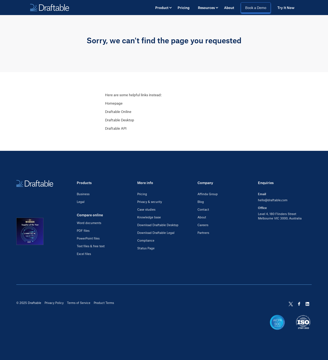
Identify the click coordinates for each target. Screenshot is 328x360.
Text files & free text (91, 246)
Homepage (114, 103)
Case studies (146, 209)
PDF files (83, 230)
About (229, 7)
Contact (203, 209)
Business (83, 194)
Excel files (84, 254)
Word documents (89, 223)
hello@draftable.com (272, 200)
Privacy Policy (54, 303)
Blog (200, 202)
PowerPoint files (88, 238)
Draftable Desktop (119, 120)
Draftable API (116, 128)
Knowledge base (149, 217)
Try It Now (286, 7)
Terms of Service (78, 303)
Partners (203, 232)
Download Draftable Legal (155, 232)
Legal (81, 202)
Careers (202, 225)
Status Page (146, 248)
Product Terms (104, 303)
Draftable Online (118, 111)
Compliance (145, 240)
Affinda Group (207, 194)
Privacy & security (149, 202)
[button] (163, 7)
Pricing (184, 7)
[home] (49, 7)
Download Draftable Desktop (157, 225)
